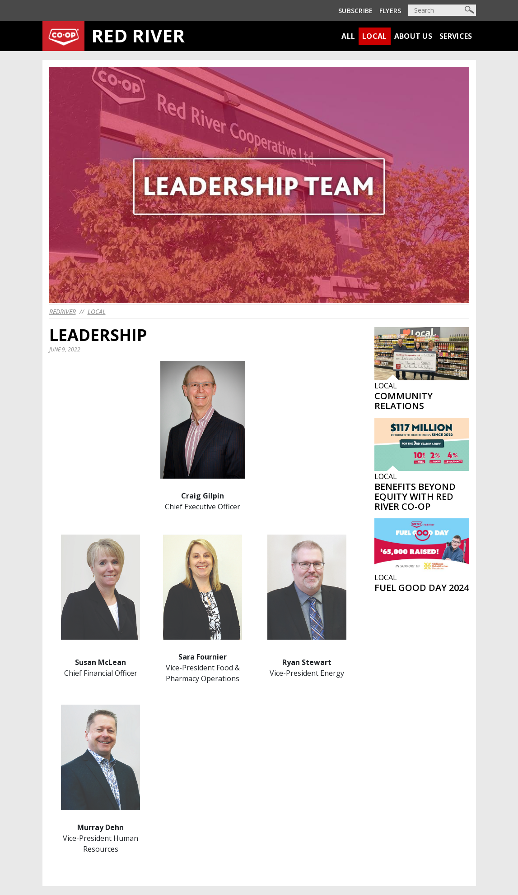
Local (374, 36)
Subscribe (355, 10)
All (348, 36)
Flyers (390, 10)
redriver (62, 311)
